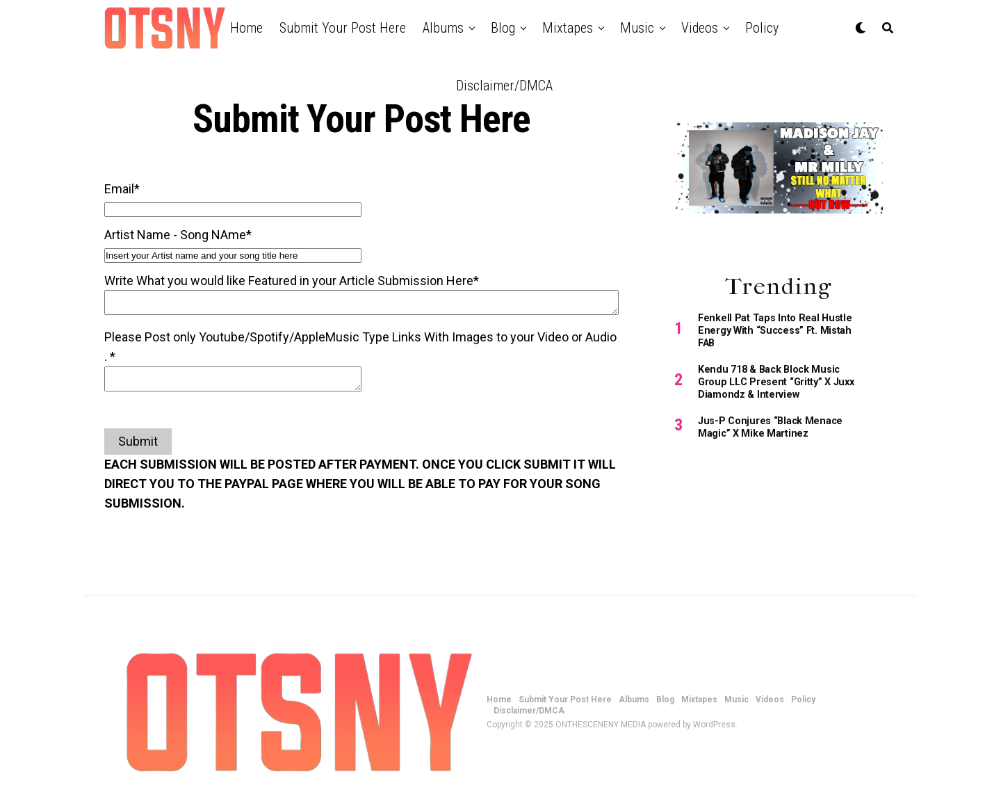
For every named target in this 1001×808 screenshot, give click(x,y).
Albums (443, 27)
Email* (122, 188)
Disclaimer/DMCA (504, 85)
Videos (699, 27)
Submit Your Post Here (342, 27)
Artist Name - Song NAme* (178, 234)
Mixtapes (567, 27)
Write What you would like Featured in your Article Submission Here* (291, 280)
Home (246, 27)
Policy (762, 27)
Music (637, 27)
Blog (503, 27)
